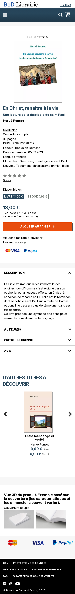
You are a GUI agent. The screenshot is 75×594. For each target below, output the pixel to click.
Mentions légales (15, 569)
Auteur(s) (12, 329)
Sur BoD (65, 5)
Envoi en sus (28, 212)
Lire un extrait (36, 37)
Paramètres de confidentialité (33, 576)
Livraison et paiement (46, 569)
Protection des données (29, 563)
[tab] (37, 270)
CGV (5, 563)
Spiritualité (10, 130)
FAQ (5, 576)
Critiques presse (18, 340)
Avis (7, 351)
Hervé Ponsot (13, 120)
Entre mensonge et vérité (39, 437)
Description (14, 273)
